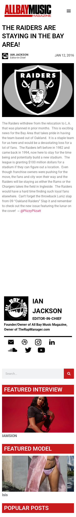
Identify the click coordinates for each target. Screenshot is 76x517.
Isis (5, 495)
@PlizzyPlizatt (30, 211)
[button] (68, 10)
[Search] (69, 374)
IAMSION (9, 436)
